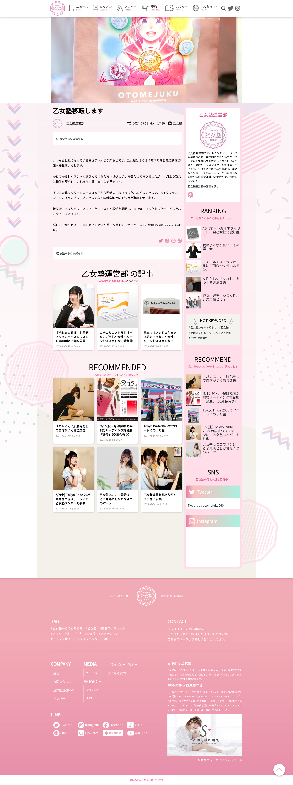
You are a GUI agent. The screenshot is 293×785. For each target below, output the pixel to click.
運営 (56, 673)
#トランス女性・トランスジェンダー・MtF (80, 639)
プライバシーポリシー (123, 664)
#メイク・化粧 (222, 332)
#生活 (192, 338)
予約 (89, 698)
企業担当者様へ (63, 690)
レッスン (92, 689)
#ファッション (108, 633)
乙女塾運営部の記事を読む (203, 186)
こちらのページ (177, 639)
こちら (129, 281)
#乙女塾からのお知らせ (69, 138)
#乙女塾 (224, 327)
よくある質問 (117, 673)
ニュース (92, 673)
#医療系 (203, 338)
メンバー (59, 698)
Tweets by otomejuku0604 (206, 505)
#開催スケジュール (200, 332)
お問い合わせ (62, 681)
